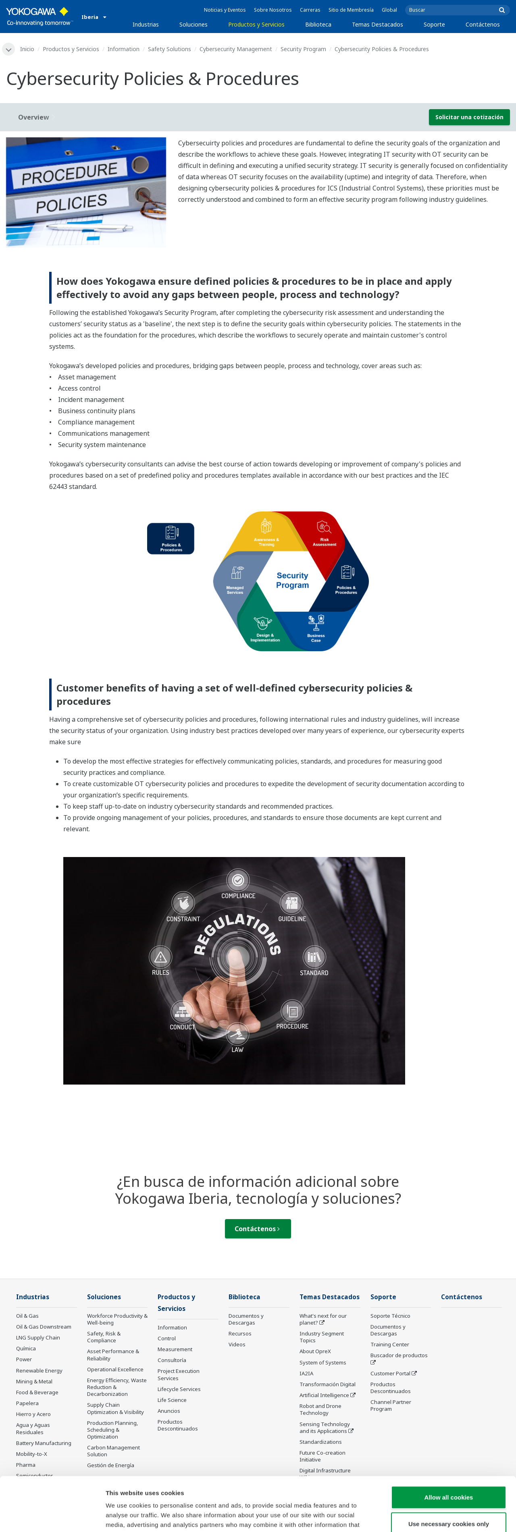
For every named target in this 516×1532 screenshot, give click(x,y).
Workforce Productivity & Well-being (117, 1319)
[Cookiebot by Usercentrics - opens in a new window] (52, 1516)
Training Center (389, 1344)
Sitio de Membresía (351, 9)
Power (24, 1359)
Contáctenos (483, 24)
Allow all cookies (448, 1446)
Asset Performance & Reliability (113, 1355)
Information (123, 49)
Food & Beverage (37, 1392)
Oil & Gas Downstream (43, 1326)
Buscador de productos (399, 1355)
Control (167, 1338)
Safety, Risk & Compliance (104, 1337)
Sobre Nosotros (273, 9)
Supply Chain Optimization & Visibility (115, 1408)
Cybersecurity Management (236, 49)
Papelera (27, 1403)
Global (389, 9)
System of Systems (323, 1362)
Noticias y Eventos (225, 9)
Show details (423, 1516)
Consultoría (172, 1360)
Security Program (303, 49)
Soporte (434, 24)
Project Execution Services (179, 1374)
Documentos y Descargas (246, 1319)
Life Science (172, 1400)
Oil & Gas (27, 1315)
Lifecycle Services (179, 1389)
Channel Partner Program (390, 1405)
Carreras (310, 9)
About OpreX (315, 1351)
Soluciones (193, 24)
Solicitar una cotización (469, 117)
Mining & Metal (34, 1381)
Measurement (175, 1349)
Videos (237, 1344)
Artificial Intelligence (324, 1395)
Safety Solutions (169, 49)
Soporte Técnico (390, 1315)
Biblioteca (318, 24)
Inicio (27, 49)
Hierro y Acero (33, 1414)
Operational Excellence (115, 1369)
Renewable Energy (39, 1370)
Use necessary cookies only (448, 1473)
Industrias (146, 24)
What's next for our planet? (323, 1319)
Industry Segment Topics (322, 1337)
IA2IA (306, 1373)
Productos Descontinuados (390, 1388)
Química (26, 1348)
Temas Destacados (377, 24)
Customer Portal (390, 1373)
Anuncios (169, 1410)
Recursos (240, 1333)
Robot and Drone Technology (320, 1409)
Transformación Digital (328, 1384)
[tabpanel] (86, 192)
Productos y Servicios (256, 24)
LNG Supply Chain (38, 1337)
